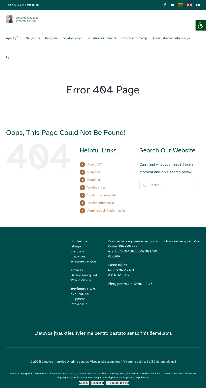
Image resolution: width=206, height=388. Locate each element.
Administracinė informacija (106, 211)
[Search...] (169, 185)
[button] (201, 25)
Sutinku (84, 382)
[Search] (144, 185)
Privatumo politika (134, 361)
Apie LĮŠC (94, 164)
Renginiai (94, 180)
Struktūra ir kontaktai (101, 195)
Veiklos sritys (96, 188)
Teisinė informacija (100, 203)
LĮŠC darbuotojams (161, 361)
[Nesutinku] (201, 378)
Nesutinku (97, 382)
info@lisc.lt (33, 4)
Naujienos (94, 172)
